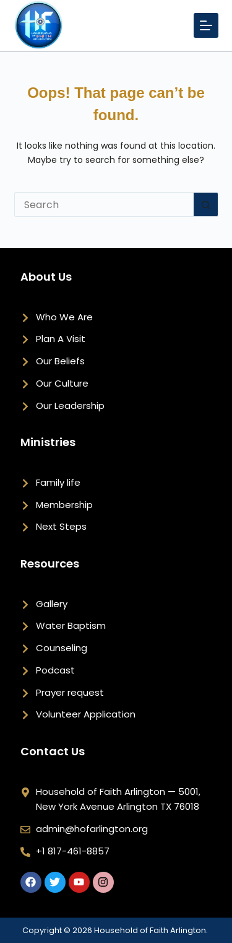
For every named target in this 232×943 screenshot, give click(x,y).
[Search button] (206, 204)
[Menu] (206, 25)
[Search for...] (104, 204)
